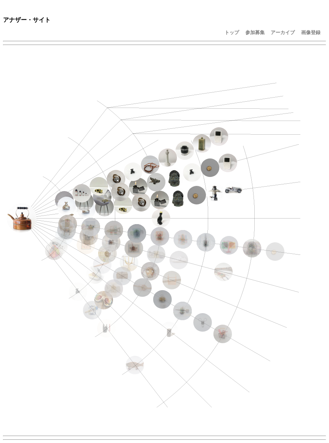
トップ (232, 32)
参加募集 (255, 32)
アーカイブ (283, 32)
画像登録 (310, 32)
